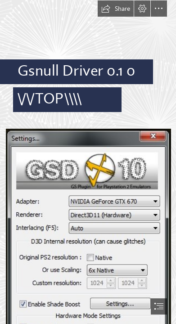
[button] (116, 8)
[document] (88, 162)
